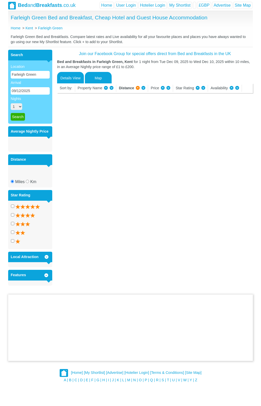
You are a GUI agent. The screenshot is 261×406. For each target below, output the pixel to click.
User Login (126, 5)
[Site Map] (193, 373)
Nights (16, 99)
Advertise (222, 5)
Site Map (243, 5)
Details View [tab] (70, 78)
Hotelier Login (152, 5)
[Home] (77, 373)
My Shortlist (180, 5)
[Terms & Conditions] (167, 373)
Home (106, 5)
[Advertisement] (130, 328)
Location (17, 67)
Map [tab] (98, 78)
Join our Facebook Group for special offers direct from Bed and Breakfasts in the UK (155, 54)
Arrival (16, 83)
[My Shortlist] (94, 373)
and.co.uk (42, 5)
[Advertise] (114, 373)
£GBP (204, 5)
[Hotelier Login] (136, 373)
